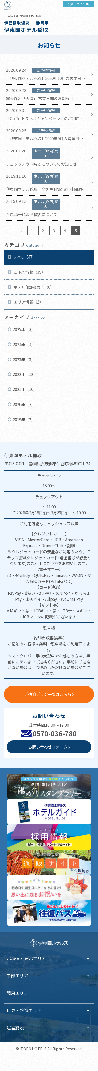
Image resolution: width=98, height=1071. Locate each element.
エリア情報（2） (28, 302)
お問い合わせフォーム (47, 747)
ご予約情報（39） (29, 272)
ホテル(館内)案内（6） (33, 287)
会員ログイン (76, 4)
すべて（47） (24, 257)
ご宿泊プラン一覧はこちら (47, 694)
